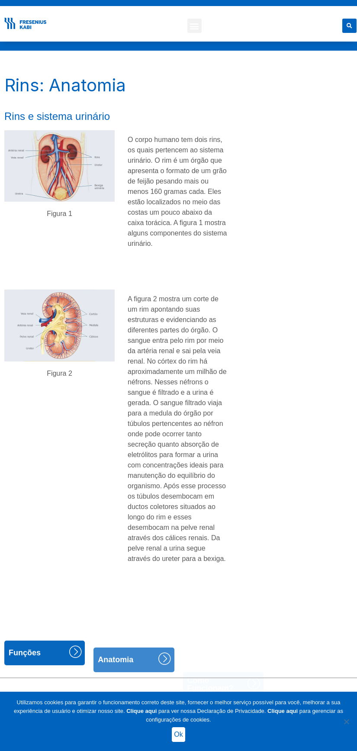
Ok (178, 734)
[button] (194, 26)
